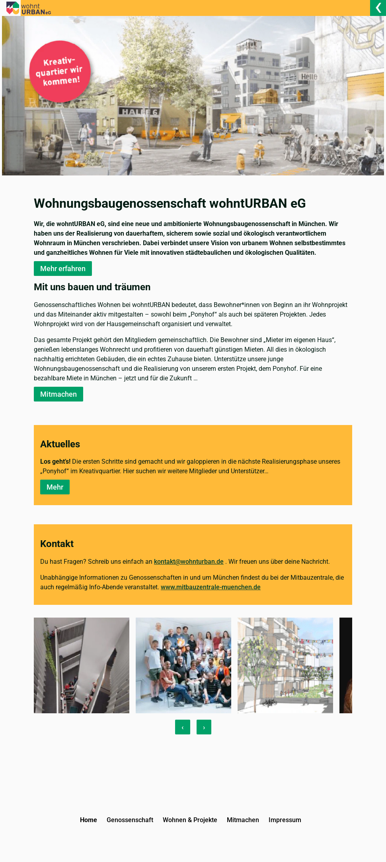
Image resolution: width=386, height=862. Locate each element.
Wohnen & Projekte (190, 820)
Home (88, 820)
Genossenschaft (130, 820)
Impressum (285, 820)
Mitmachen (58, 394)
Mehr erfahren (63, 268)
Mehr (55, 487)
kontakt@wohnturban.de (189, 561)
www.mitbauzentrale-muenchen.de (211, 587)
